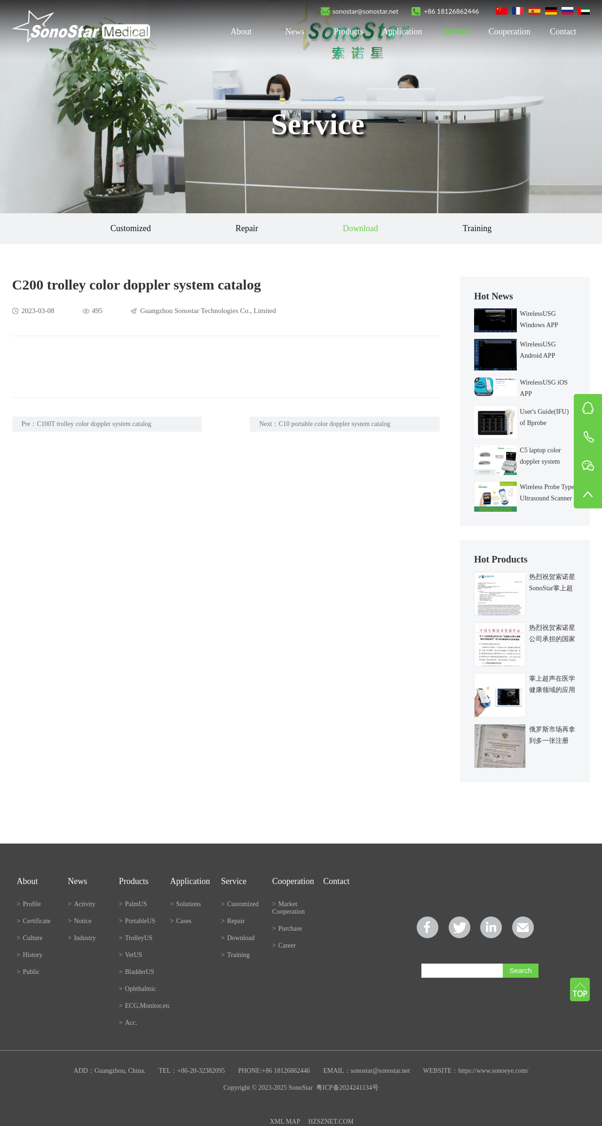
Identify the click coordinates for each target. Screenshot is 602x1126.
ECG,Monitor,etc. (144, 1005)
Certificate (34, 921)
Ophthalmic (137, 988)
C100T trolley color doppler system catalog (94, 423)
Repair (247, 228)
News (294, 31)
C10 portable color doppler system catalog (334, 423)
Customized (131, 228)
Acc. (128, 1022)
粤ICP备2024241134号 (347, 1087)
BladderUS (136, 971)
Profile (29, 904)
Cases (180, 921)
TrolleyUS (136, 937)
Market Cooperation (288, 908)
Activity (81, 904)
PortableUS (137, 921)
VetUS (130, 954)
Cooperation (510, 31)
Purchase (287, 928)
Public (28, 971)
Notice (79, 921)
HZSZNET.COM (331, 1121)
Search (520, 970)
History (30, 954)
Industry (82, 937)
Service (456, 31)
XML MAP (285, 1121)
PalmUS (133, 904)
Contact (563, 31)
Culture (30, 937)
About (241, 31)
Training (477, 228)
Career (284, 945)
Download (360, 228)
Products (348, 31)
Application (402, 31)
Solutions (185, 904)
